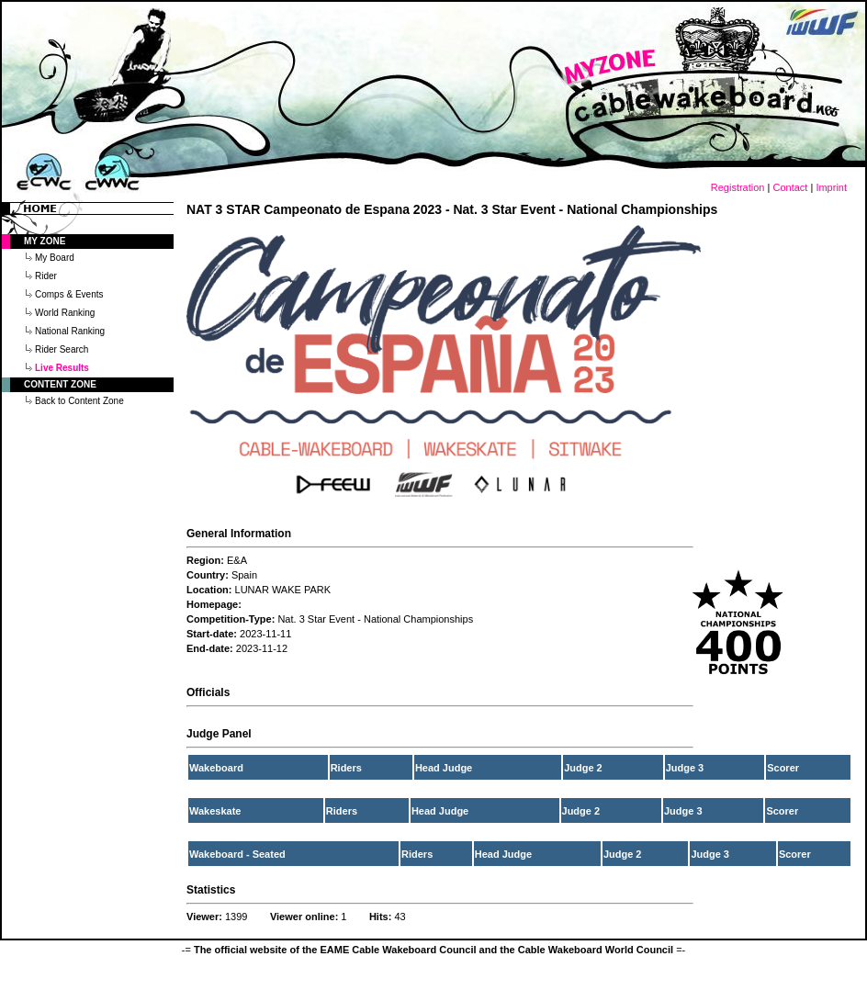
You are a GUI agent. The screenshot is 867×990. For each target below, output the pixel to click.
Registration (738, 187)
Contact (789, 187)
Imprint (831, 187)
